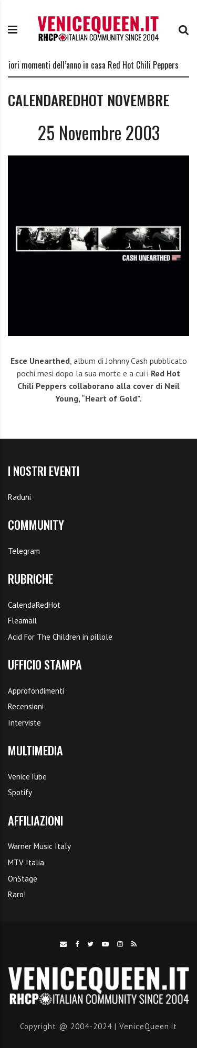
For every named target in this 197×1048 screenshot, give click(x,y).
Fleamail (22, 621)
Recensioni (26, 706)
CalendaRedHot (34, 605)
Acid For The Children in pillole (60, 637)
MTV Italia (26, 862)
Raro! (17, 894)
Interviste (24, 723)
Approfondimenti (36, 691)
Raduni (19, 497)
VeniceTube (27, 777)
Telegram (24, 551)
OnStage (22, 879)
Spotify (20, 792)
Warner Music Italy (39, 846)
